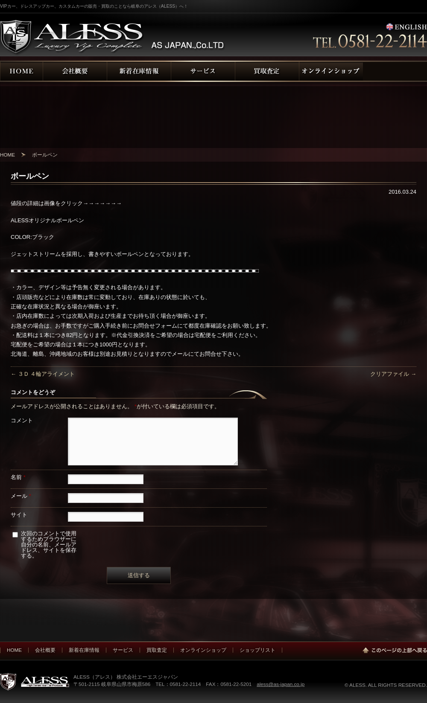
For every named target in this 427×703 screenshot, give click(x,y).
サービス (123, 650)
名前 (18, 477)
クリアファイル (393, 374)
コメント (22, 420)
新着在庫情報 (84, 650)
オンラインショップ (203, 650)
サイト (19, 514)
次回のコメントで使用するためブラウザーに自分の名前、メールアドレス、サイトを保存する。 (48, 544)
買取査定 (156, 650)
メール (21, 496)
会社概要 (45, 650)
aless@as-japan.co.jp (280, 684)
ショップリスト (257, 650)
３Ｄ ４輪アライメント (43, 374)
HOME (14, 650)
